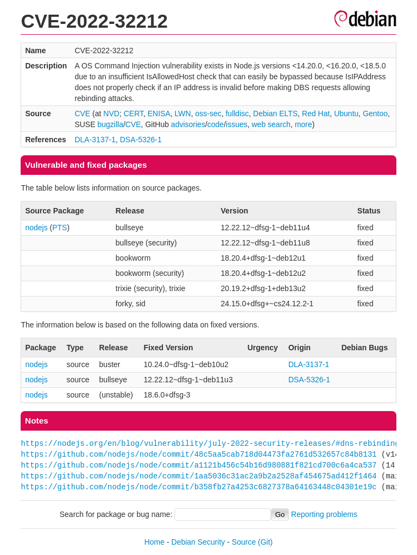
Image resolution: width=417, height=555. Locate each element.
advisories (188, 124)
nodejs (36, 227)
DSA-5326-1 (141, 139)
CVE (82, 113)
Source (244, 542)
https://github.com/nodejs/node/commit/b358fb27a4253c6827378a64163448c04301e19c (198, 487)
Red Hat (316, 113)
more (303, 124)
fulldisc (237, 113)
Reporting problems (324, 514)
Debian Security (198, 542)
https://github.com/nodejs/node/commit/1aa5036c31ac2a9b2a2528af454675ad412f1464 (198, 476)
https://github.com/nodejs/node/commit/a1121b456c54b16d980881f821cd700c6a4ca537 (198, 465)
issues (237, 124)
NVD (111, 113)
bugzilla (110, 124)
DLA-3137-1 (95, 139)
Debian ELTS (275, 113)
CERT (133, 113)
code (215, 124)
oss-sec (208, 113)
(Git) (265, 542)
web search (271, 124)
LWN (183, 113)
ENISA (159, 113)
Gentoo (375, 113)
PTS (59, 227)
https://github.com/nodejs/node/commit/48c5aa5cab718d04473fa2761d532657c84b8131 (198, 454)
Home (154, 542)
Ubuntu (346, 113)
